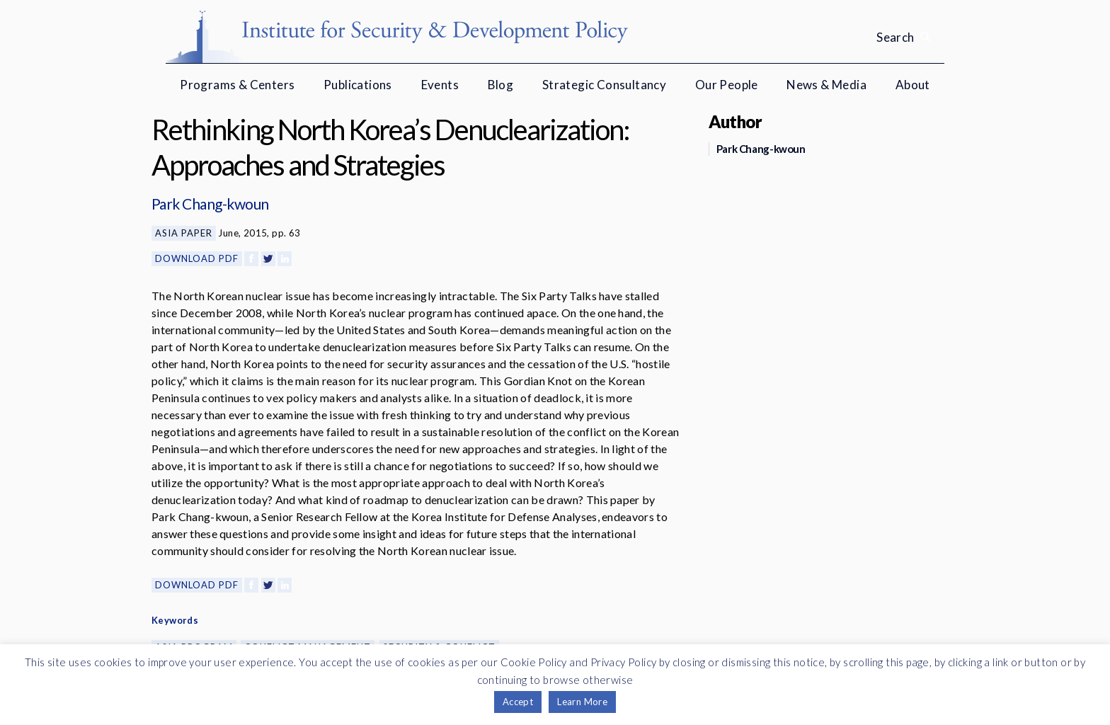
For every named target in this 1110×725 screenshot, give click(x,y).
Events (440, 84)
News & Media (826, 84)
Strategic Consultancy (604, 84)
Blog (501, 84)
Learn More (582, 701)
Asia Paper (183, 233)
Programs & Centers (237, 84)
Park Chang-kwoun (210, 203)
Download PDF (197, 258)
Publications (358, 84)
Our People (726, 84)
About (913, 84)
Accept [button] (518, 701)
